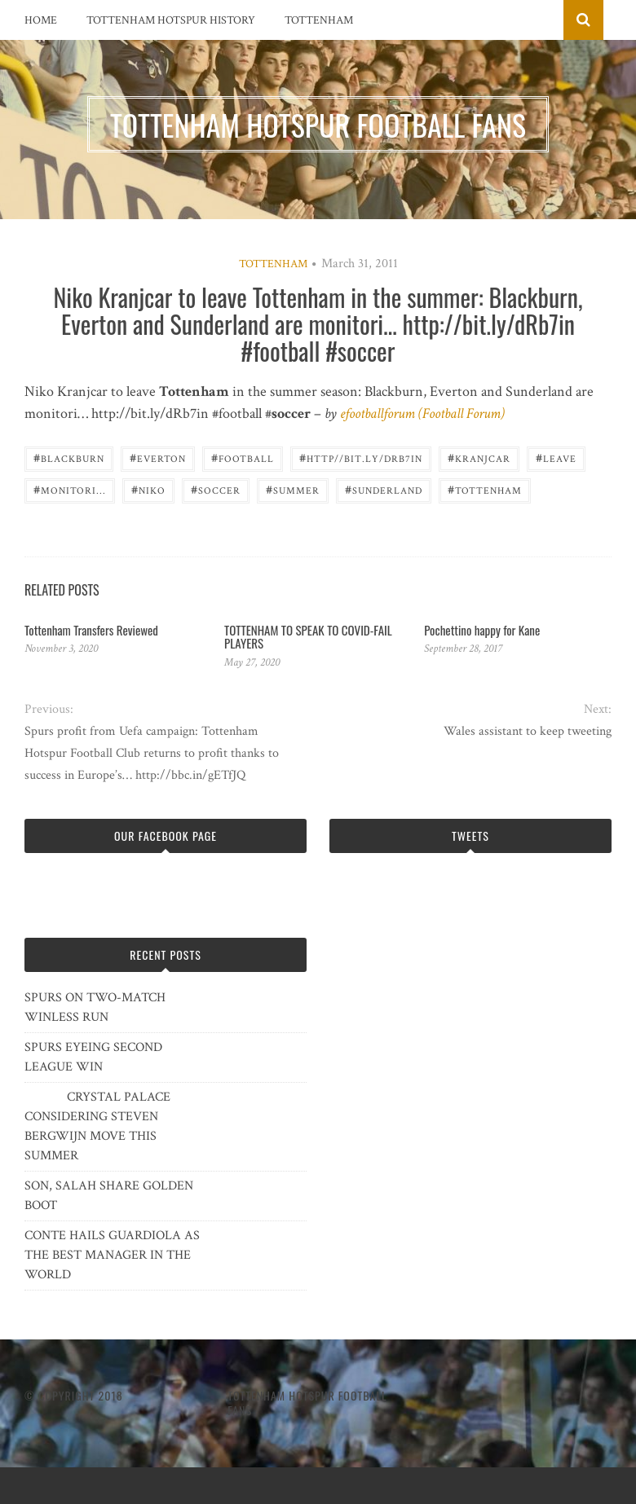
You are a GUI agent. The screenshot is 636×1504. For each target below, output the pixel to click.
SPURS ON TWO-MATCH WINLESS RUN (95, 1007)
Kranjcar (479, 457)
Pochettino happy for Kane (482, 630)
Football (242, 457)
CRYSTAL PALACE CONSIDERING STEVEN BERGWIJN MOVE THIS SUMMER (97, 1126)
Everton (158, 457)
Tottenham (319, 20)
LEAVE (556, 457)
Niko (148, 489)
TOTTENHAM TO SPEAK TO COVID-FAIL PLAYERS (308, 637)
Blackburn (68, 457)
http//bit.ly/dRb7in (360, 457)
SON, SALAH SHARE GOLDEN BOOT (108, 1195)
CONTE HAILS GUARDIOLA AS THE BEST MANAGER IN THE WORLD (112, 1255)
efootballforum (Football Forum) (422, 413)
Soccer (216, 489)
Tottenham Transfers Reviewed (91, 630)
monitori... (69, 489)
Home (40, 20)
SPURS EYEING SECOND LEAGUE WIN (93, 1057)
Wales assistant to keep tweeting (528, 731)
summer (293, 489)
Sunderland (383, 489)
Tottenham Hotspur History (170, 20)
